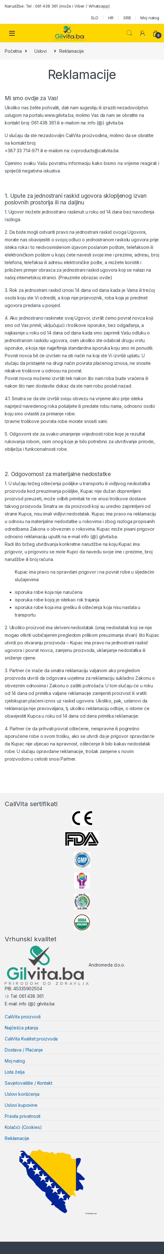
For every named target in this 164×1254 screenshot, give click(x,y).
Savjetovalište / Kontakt (28, 1082)
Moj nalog (149, 17)
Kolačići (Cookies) (23, 1127)
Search (129, 33)
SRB (127, 17)
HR (111, 17)
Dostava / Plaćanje (24, 1049)
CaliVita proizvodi (22, 1016)
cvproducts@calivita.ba (95, 150)
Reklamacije (17, 1138)
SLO (95, 17)
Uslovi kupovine (21, 1104)
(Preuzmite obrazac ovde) (85, 277)
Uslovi (40, 51)
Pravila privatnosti (22, 1115)
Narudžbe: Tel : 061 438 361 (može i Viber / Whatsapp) (57, 6)
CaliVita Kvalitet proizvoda (31, 1038)
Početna (13, 51)
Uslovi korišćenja (22, 1093)
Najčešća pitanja (21, 1027)
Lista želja (14, 1072)
